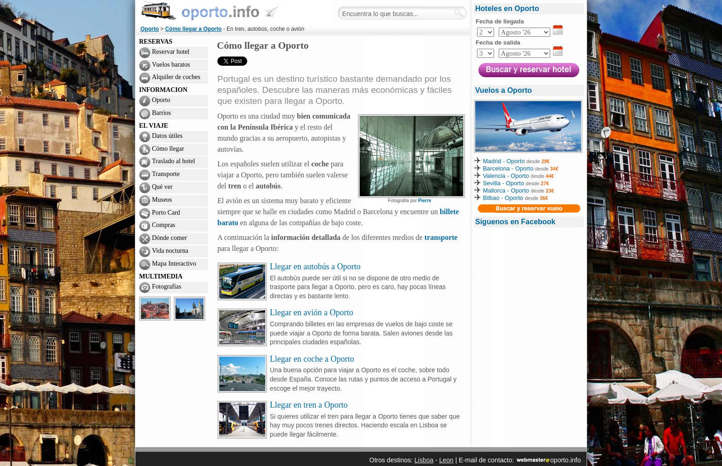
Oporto (149, 29)
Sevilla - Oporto (503, 183)
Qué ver (162, 186)
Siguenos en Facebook (515, 222)
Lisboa (423, 460)
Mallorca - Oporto (506, 190)
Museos (162, 199)
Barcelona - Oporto (509, 168)
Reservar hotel (170, 51)
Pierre (424, 200)
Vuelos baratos (171, 64)
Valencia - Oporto (506, 175)
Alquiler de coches (176, 77)
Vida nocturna (170, 250)
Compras (163, 225)
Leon (446, 460)
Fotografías (166, 286)
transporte (441, 237)
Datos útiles (167, 135)
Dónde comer (169, 237)
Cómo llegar (168, 148)
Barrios (161, 112)
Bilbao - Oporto (503, 197)
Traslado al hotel (173, 161)
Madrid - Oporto (504, 161)
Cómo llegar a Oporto (193, 29)
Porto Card (166, 212)
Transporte (166, 173)
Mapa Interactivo (174, 263)
